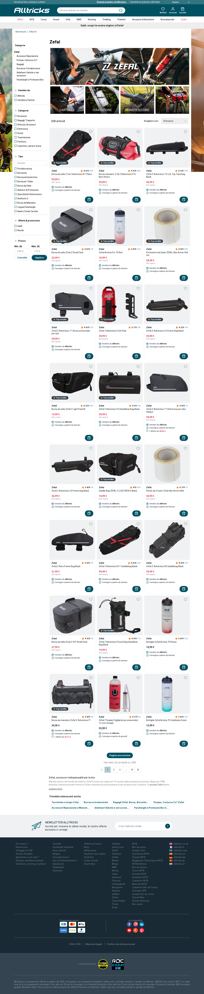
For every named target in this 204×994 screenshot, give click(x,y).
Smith (115, 850)
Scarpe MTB (138, 857)
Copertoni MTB (140, 880)
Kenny (115, 870)
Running (92, 19)
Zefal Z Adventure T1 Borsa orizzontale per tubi (71, 332)
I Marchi (33, 31)
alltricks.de (177, 857)
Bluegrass (117, 887)
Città (68, 19)
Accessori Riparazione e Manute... (70, 807)
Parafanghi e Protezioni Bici (30, 79)
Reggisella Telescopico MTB (147, 860)
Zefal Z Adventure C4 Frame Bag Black (70, 491)
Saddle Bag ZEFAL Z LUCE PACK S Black (118, 491)
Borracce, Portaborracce (28, 68)
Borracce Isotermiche (96, 802)
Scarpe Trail (138, 850)
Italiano (177, 2)
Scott (114, 907)
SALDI (20, 19)
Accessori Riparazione (27, 56)
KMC (114, 867)
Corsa (43, 19)
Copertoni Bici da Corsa (144, 887)
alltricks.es (177, 853)
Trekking (106, 19)
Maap (115, 864)
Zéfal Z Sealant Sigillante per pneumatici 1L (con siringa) (118, 721)
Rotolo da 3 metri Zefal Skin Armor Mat (165, 491)
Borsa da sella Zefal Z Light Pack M (68, 409)
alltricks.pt (177, 860)
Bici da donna (139, 867)
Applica (39, 257)
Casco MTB (138, 870)
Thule (115, 904)
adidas (115, 894)
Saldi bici (89, 857)
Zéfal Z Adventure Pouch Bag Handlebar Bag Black (118, 643)
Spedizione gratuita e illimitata (128, 2)
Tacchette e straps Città (65, 802)
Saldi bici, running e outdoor (31, 864)
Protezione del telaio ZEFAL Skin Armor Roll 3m (167, 253)
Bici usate (137, 904)
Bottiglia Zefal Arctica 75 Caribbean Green (166, 720)
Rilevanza (174, 121)
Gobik (115, 857)
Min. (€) (18, 246)
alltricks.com (178, 850)
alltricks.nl (177, 864)
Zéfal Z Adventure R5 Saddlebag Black (165, 566)
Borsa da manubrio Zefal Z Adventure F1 (71, 720)
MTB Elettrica (139, 864)
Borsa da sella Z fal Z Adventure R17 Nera (72, 174)
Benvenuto (21, 31)
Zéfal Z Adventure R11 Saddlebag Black (118, 566)
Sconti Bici (89, 864)
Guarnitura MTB (140, 853)
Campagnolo (119, 884)
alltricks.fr (176, 847)
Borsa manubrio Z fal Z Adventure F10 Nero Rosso (117, 175)
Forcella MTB (139, 874)
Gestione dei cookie (95, 853)
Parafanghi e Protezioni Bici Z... (151, 807)
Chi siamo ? (22, 843)
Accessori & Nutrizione (143, 19)
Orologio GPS (139, 890)
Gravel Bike (138, 897)
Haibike (116, 843)
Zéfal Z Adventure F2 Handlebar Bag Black (119, 409)
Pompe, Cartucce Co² (27, 60)
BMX (79, 19)
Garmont (116, 877)
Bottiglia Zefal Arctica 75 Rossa (161, 642)
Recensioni (22, 847)
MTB (32, 19)
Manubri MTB (139, 884)
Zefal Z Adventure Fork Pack (112, 331)
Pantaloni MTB (140, 877)
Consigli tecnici (61, 857)
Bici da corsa (139, 847)
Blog (86, 847)
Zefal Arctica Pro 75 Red (110, 252)
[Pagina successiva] (138, 770)
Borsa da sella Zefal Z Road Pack (67, 252)
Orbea (115, 897)
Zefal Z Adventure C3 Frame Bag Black (165, 331)
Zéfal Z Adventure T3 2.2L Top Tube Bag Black (165, 175)
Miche (115, 860)
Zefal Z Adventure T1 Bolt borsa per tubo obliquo (166, 410)
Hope (115, 874)
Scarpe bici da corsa (143, 894)
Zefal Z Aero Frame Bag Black (66, 566)
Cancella (22, 257)
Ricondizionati (167, 19)
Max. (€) (36, 246)
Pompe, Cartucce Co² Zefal (169, 802)
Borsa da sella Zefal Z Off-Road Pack (69, 642)
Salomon (116, 853)
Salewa (116, 890)
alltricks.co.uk (178, 843)
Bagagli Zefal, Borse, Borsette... (130, 802)
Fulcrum (116, 880)
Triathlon (121, 19)
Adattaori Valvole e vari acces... (111, 807)
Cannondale (118, 900)
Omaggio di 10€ (24, 850)
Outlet (184, 19)
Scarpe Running (140, 900)
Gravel (56, 19)
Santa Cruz (118, 847)
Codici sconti (91, 860)
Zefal (16, 52)
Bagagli (20, 64)
